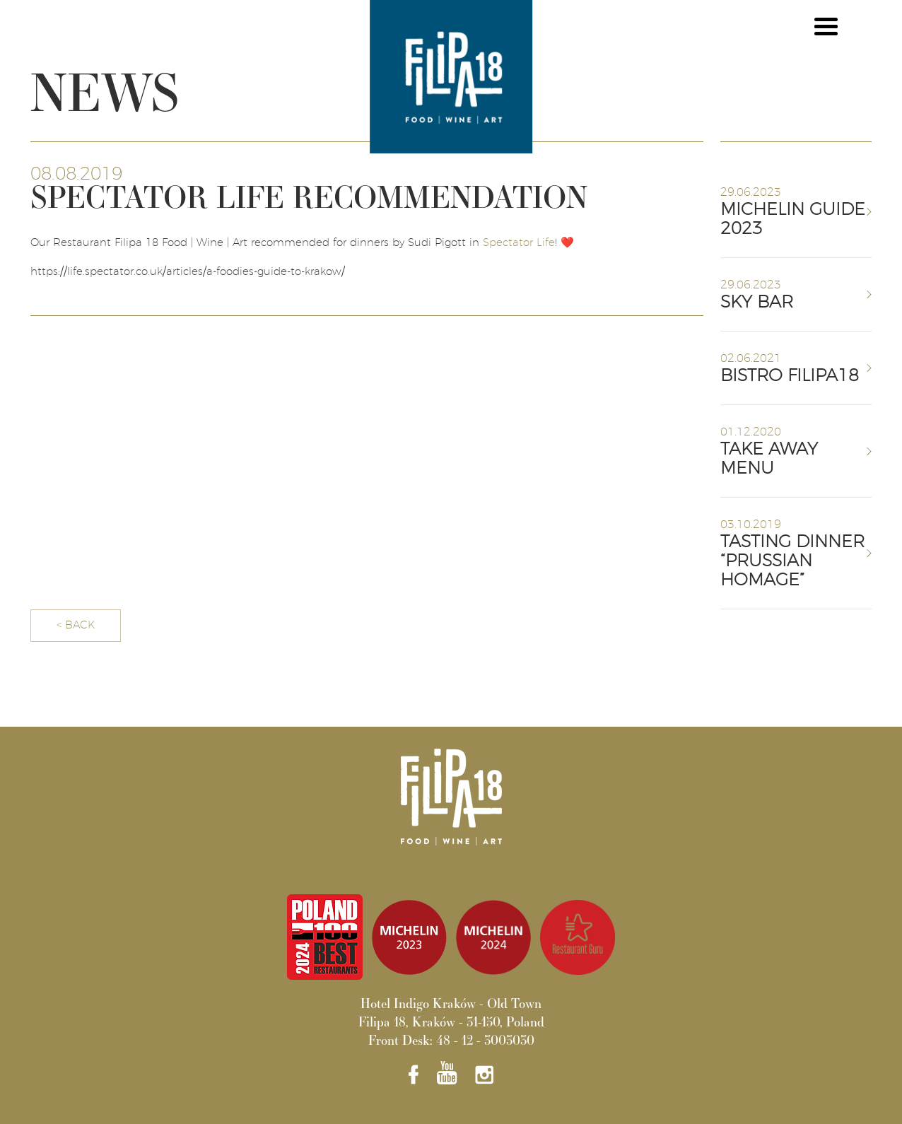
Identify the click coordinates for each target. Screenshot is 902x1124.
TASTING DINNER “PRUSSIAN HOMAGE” (792, 561)
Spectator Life (519, 243)
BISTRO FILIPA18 (789, 376)
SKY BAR (756, 302)
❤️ (567, 243)
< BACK (76, 625)
